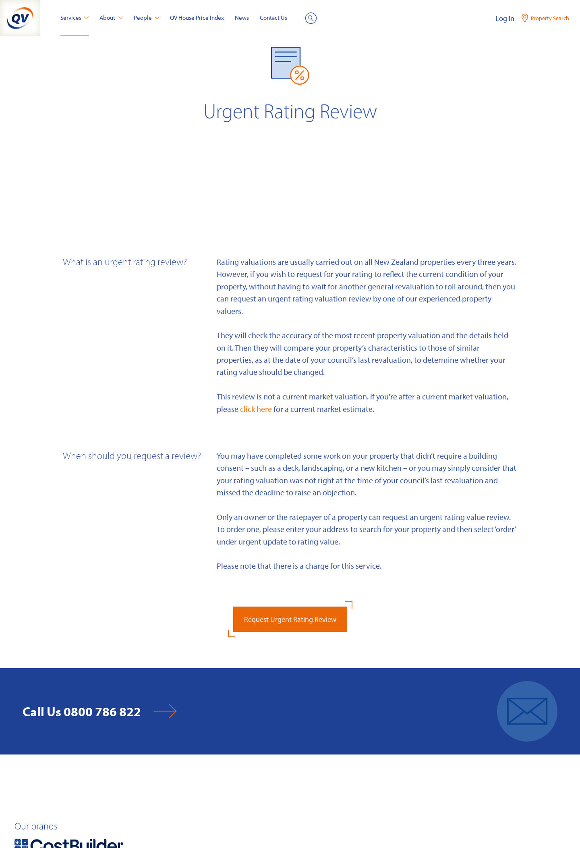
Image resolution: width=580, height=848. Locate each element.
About (111, 17)
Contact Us (273, 17)
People (147, 17)
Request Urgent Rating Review (290, 619)
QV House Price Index (197, 17)
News (242, 17)
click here (256, 408)
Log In (504, 18)
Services (74, 17)
